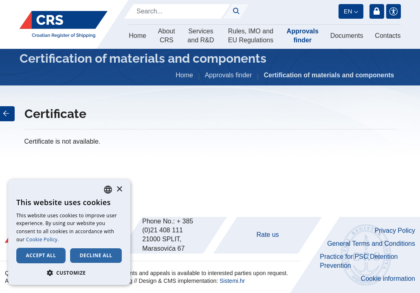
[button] (69, 273)
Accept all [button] (41, 255)
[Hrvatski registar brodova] (64, 24)
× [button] (119, 189)
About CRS (166, 36)
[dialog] (69, 232)
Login (376, 11)
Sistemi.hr (232, 281)
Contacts (387, 35)
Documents (346, 35)
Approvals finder (303, 36)
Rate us (267, 234)
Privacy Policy (394, 230)
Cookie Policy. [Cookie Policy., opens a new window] (42, 239)
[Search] (177, 11)
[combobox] (108, 190)
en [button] (348, 11)
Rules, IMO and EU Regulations (250, 36)
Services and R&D (200, 36)
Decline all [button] (96, 255)
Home (137, 35)
